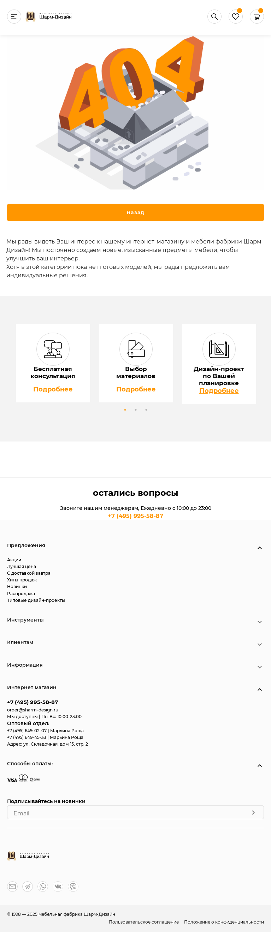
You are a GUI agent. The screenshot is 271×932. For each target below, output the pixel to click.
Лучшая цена (21, 566)
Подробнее (53, 389)
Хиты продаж (22, 579)
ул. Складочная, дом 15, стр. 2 (55, 744)
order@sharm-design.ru (32, 709)
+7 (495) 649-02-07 (27, 730)
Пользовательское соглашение (144, 922)
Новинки (17, 586)
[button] (257, 21)
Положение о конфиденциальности (224, 922)
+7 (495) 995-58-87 (135, 516)
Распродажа (21, 593)
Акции (14, 559)
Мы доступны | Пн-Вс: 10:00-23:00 (44, 716)
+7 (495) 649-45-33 (27, 737)
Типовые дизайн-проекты (36, 600)
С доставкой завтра (29, 573)
